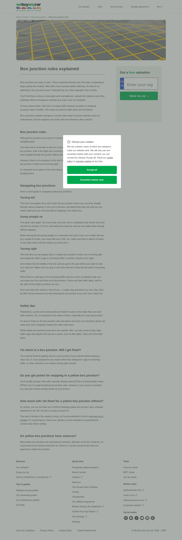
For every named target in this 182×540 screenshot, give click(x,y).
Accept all (92, 170)
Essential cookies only (92, 180)
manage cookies (84, 161)
